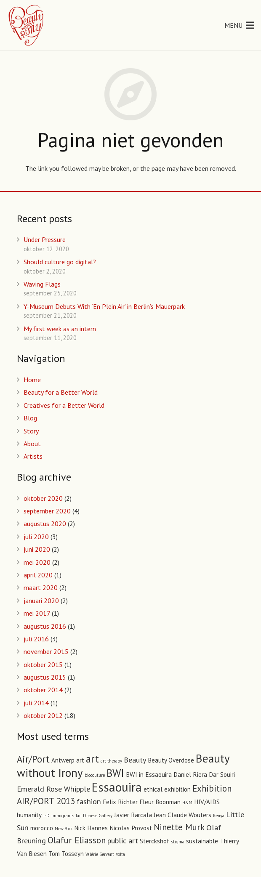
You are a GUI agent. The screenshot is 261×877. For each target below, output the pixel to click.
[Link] (26, 25)
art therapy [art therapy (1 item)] (111, 761)
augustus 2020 (45, 523)
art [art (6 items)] (92, 758)
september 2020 (47, 511)
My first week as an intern (60, 328)
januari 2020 (41, 600)
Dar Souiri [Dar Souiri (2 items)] (222, 775)
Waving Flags (42, 284)
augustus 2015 (45, 677)
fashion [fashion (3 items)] (89, 801)
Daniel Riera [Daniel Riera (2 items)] (190, 775)
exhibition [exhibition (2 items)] (177, 789)
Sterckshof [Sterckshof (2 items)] (154, 841)
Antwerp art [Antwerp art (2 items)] (67, 760)
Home (32, 379)
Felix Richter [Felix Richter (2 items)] (120, 802)
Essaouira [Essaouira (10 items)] (117, 787)
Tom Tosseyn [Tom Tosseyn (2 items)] (66, 854)
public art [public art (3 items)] (122, 840)
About (32, 443)
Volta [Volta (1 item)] (120, 854)
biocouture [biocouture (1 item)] (95, 775)
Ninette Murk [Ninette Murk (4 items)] (179, 827)
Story (31, 431)
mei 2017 (37, 613)
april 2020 (38, 575)
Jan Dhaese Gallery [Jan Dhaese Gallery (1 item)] (94, 816)
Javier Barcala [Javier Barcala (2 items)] (133, 815)
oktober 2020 (43, 498)
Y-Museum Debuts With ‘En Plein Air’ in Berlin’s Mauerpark (104, 306)
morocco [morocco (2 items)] (41, 828)
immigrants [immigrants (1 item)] (62, 816)
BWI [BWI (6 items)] (115, 773)
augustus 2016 (45, 626)
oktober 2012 (43, 715)
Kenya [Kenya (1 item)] (218, 816)
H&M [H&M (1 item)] (187, 802)
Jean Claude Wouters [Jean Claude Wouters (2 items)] (182, 815)
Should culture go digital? (60, 262)
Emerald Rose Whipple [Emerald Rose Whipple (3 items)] (53, 789)
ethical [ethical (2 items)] (153, 789)
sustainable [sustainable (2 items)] (202, 841)
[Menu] (239, 25)
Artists (33, 456)
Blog (30, 418)
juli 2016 (36, 639)
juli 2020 (36, 536)
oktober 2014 (43, 690)
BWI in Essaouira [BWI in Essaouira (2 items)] (149, 775)
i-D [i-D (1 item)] (46, 816)
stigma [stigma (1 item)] (177, 842)
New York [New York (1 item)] (63, 829)
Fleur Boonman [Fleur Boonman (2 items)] (160, 802)
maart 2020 (41, 587)
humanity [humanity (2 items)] (29, 815)
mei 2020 (37, 562)
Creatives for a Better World (64, 405)
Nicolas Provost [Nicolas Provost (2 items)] (130, 828)
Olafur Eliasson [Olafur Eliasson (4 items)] (77, 840)
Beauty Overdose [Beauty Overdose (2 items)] (171, 760)
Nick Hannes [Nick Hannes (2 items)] (91, 828)
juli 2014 (36, 703)
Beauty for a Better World (61, 392)
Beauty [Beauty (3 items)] (135, 760)
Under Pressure (45, 239)
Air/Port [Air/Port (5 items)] (33, 759)
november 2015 (46, 651)
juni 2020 (37, 549)
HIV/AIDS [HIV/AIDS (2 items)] (207, 802)
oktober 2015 (43, 664)
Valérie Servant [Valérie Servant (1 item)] (99, 854)
